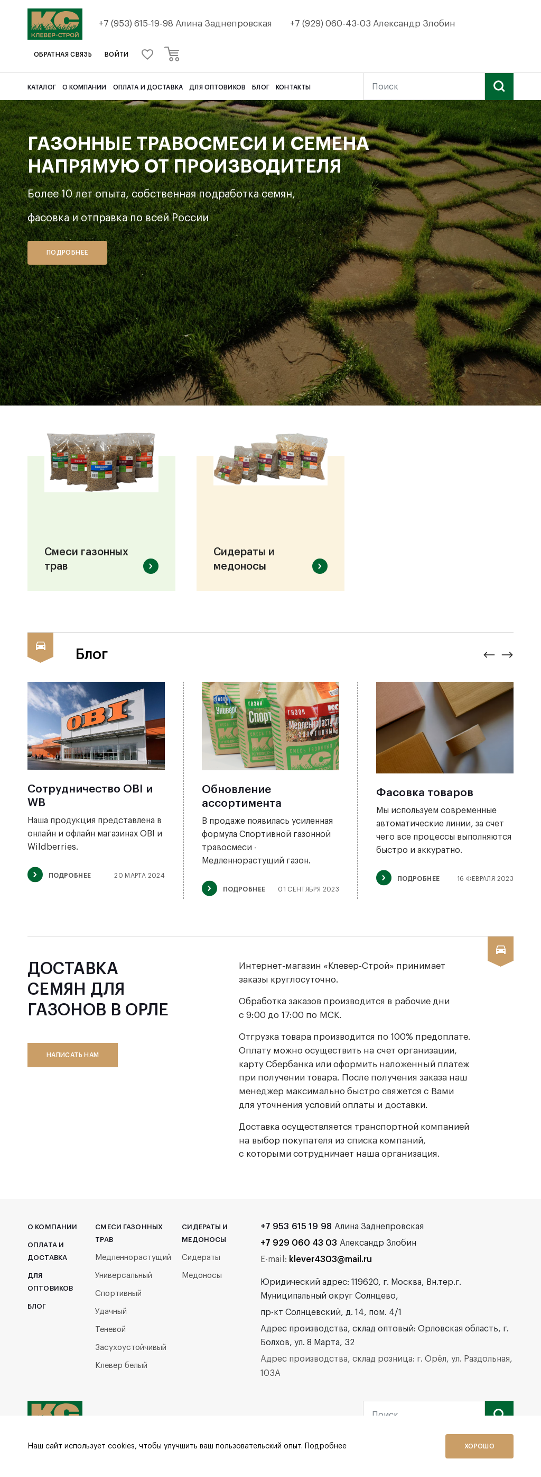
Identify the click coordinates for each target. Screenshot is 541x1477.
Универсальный (123, 1279)
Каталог (41, 87)
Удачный (111, 1315)
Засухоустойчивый (130, 1351)
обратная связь (63, 54)
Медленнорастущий (133, 1261)
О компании (84, 87)
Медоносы (202, 1279)
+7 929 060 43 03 (298, 1246)
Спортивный (118, 1297)
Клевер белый (121, 1369)
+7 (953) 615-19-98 (138, 23)
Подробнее (67, 252)
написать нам (72, 1059)
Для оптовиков (217, 87)
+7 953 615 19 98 (296, 1230)
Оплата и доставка (148, 87)
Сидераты (201, 1261)
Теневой (110, 1333)
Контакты (293, 87)
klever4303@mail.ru (330, 1263)
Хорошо (479, 1446)
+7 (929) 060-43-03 (333, 23)
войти (117, 54)
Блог (260, 87)
